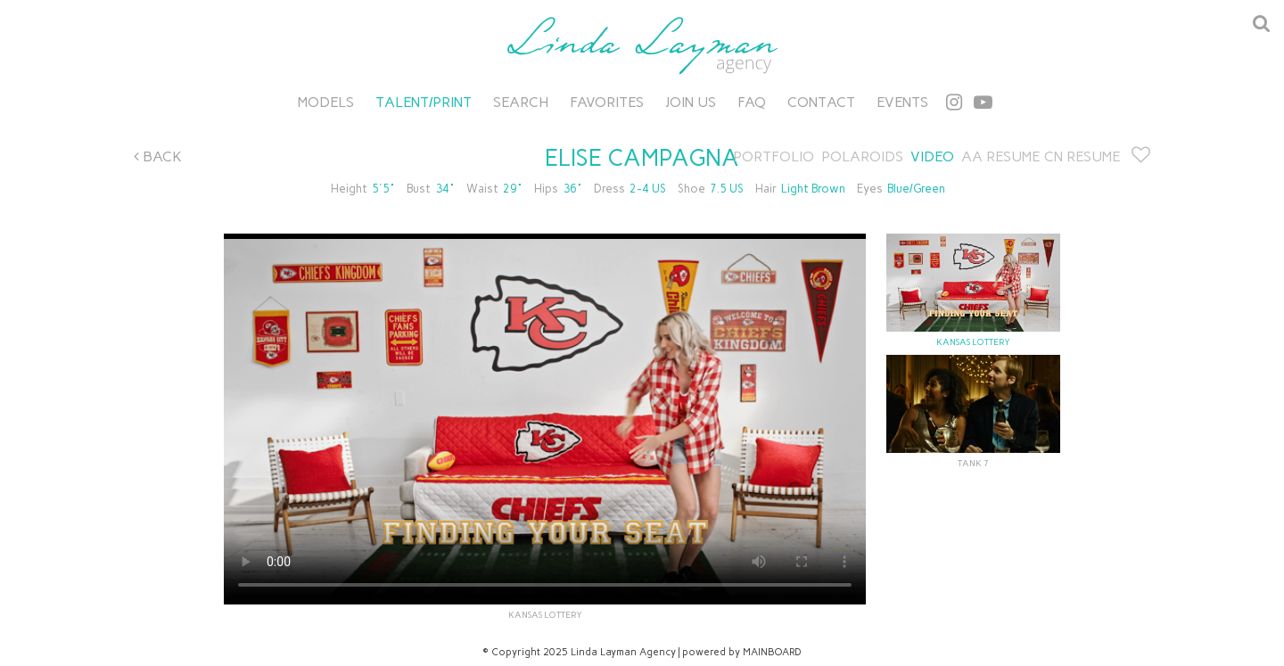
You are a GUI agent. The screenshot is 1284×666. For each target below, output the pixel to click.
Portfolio (773, 156)
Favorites (607, 102)
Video (932, 156)
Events (902, 102)
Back (158, 156)
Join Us (690, 102)
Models (326, 102)
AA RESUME (1000, 156)
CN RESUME (1082, 156)
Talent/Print (423, 102)
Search (520, 102)
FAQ (751, 102)
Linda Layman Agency (642, 45)
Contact (821, 102)
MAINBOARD (772, 652)
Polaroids (862, 156)
